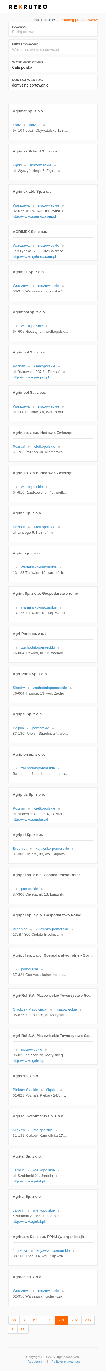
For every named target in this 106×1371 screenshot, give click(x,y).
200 (48, 1320)
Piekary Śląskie (25, 1090)
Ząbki (17, 165)
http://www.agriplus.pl (30, 819)
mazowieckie (40, 165)
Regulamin (35, 1361)
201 (61, 1320)
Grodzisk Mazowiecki (30, 1009)
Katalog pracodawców (79, 20)
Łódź (17, 125)
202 (75, 1320)
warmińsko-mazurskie (39, 567)
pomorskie (40, 728)
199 (35, 1320)
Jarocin (19, 1170)
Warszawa (21, 205)
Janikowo (20, 1250)
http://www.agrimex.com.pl (34, 216)
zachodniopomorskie (38, 647)
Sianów (19, 688)
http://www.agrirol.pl (29, 1061)
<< (14, 1320)
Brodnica (20, 848)
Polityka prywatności (66, 1361)
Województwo (27, 62)
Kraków (19, 1130)
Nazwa (18, 27)
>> (23, 1329)
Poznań (19, 366)
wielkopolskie (32, 326)
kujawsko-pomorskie (52, 848)
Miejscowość (25, 44)
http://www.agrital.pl (29, 1181)
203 (88, 1320)
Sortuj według (27, 80)
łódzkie (34, 125)
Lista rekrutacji (44, 20)
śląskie (52, 1090)
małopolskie (43, 1130)
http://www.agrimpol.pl (31, 377)
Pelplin (18, 728)
